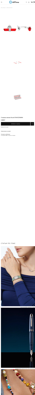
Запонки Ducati (9, 7)
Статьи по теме (8, 243)
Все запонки (3, 7)
